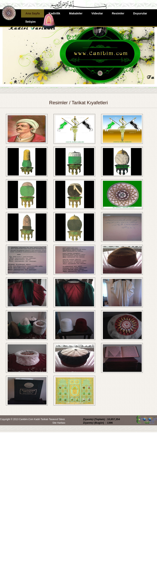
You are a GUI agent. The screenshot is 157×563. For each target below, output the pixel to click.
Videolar (97, 13)
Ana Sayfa (32, 13)
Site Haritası (59, 422)
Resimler (118, 13)
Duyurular (140, 13)
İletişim (30, 21)
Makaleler (75, 13)
